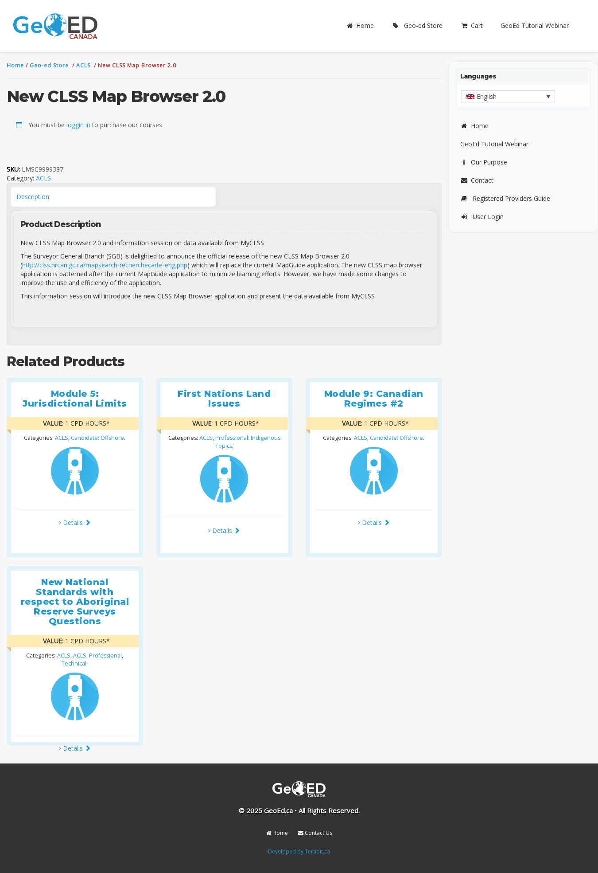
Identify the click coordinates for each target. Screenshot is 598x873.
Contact (476, 180)
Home (360, 25)
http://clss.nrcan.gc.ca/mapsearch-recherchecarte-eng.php (104, 265)
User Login (482, 216)
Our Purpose (483, 162)
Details (75, 522)
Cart (471, 25)
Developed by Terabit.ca (299, 851)
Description (32, 196)
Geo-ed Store (417, 25)
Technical (74, 663)
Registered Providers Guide (505, 198)
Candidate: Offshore (97, 438)
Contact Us (315, 833)
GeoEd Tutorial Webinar (535, 25)
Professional (105, 655)
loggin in (78, 125)
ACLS (84, 65)
